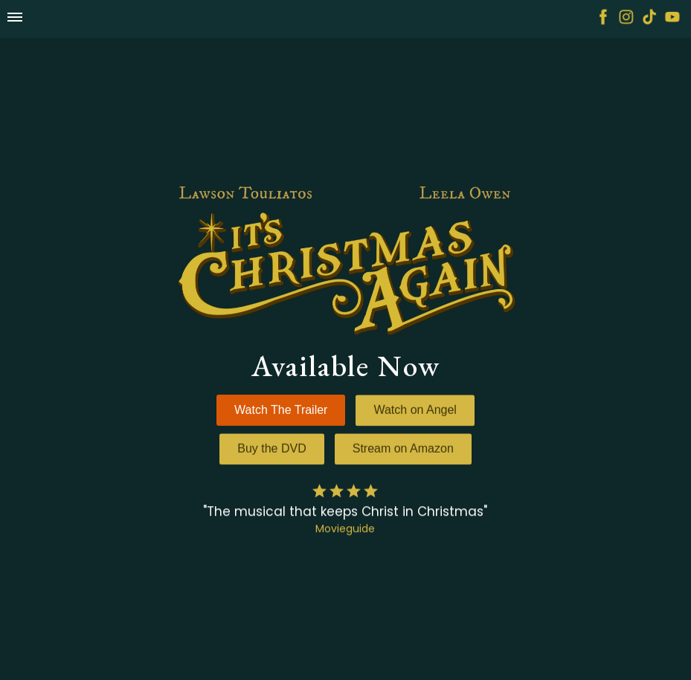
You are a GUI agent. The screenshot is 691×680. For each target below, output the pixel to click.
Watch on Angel (414, 410)
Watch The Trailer (280, 410)
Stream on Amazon (403, 449)
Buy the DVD (271, 449)
